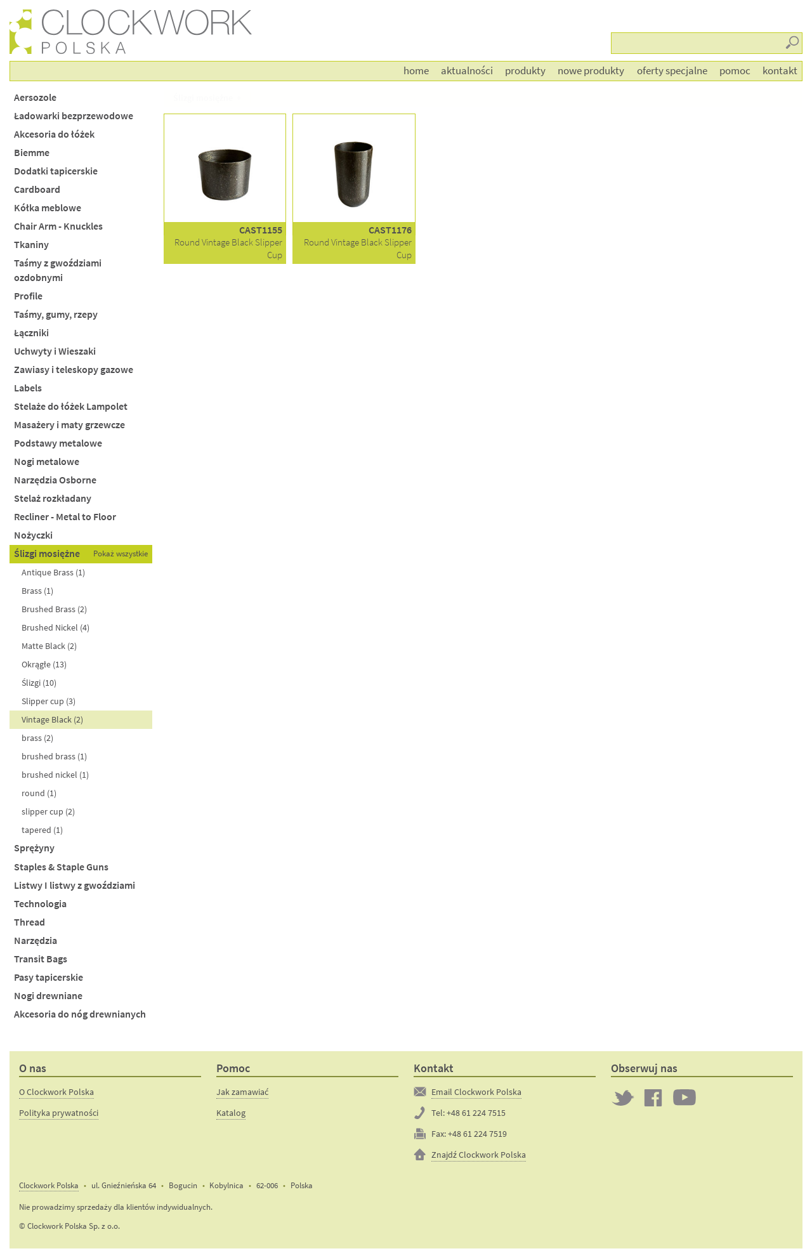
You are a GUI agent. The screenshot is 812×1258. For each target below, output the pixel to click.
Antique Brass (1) (53, 572)
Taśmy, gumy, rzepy (56, 314)
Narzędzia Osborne (55, 480)
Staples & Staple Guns (61, 867)
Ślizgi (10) (39, 682)
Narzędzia (35, 940)
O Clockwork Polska (56, 1091)
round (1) (39, 793)
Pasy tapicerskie (48, 977)
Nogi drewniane (48, 995)
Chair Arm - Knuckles (58, 226)
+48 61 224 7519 (477, 1133)
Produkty (525, 70)
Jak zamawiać (242, 1091)
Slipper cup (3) (48, 701)
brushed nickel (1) (55, 774)
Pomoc (734, 70)
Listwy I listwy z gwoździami (74, 885)
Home (416, 70)
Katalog (231, 1112)
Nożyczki (33, 535)
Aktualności (467, 70)
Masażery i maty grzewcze (69, 424)
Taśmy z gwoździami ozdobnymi (58, 270)
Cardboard (37, 189)
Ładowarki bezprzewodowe (73, 115)
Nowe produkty (591, 70)
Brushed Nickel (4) (55, 627)
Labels (28, 388)
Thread (29, 922)
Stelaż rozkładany (52, 498)
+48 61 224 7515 (476, 1112)
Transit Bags (40, 959)
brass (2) (37, 737)
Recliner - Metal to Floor (65, 516)
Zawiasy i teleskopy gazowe (73, 369)
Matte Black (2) (49, 645)
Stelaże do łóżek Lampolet (71, 406)
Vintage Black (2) (52, 719)
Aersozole (35, 97)
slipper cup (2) (48, 811)
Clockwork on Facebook (653, 1097)
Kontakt (780, 70)
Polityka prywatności (58, 1112)
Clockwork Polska (49, 1185)
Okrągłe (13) (44, 664)
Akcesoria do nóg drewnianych (80, 1014)
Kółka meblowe (47, 207)
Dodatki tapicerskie (56, 171)
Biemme (31, 152)
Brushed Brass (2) (54, 609)
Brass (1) (37, 590)
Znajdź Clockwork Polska (478, 1154)
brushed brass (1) (54, 756)
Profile (28, 296)
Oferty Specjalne (672, 70)
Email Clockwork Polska (476, 1091)
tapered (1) (42, 829)
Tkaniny (31, 244)
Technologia (40, 903)
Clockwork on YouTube (684, 1097)
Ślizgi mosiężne (47, 553)
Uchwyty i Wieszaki (55, 351)
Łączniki (31, 332)
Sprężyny (34, 848)
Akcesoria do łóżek (54, 134)
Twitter (623, 1097)
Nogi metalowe (46, 461)
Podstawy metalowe (58, 443)
